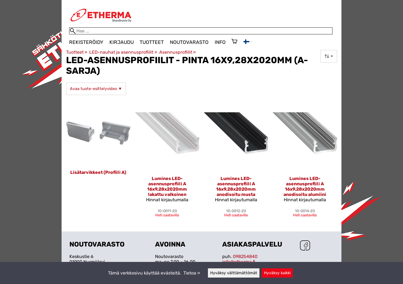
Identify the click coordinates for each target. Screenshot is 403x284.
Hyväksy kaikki (277, 273)
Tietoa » (191, 273)
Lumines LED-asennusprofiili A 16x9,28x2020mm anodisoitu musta (236, 186)
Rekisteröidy (86, 42)
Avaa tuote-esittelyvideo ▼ (96, 88)
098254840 (245, 256)
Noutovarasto (189, 42)
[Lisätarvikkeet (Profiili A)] (98, 161)
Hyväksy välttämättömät (233, 273)
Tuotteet (152, 42)
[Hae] (200, 30)
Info (220, 42)
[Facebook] (305, 246)
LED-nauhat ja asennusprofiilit (123, 52)
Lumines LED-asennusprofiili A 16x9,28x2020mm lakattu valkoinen (167, 186)
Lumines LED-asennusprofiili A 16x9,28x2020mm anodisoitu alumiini (304, 186)
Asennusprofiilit (177, 52)
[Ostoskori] (234, 42)
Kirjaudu (121, 42)
